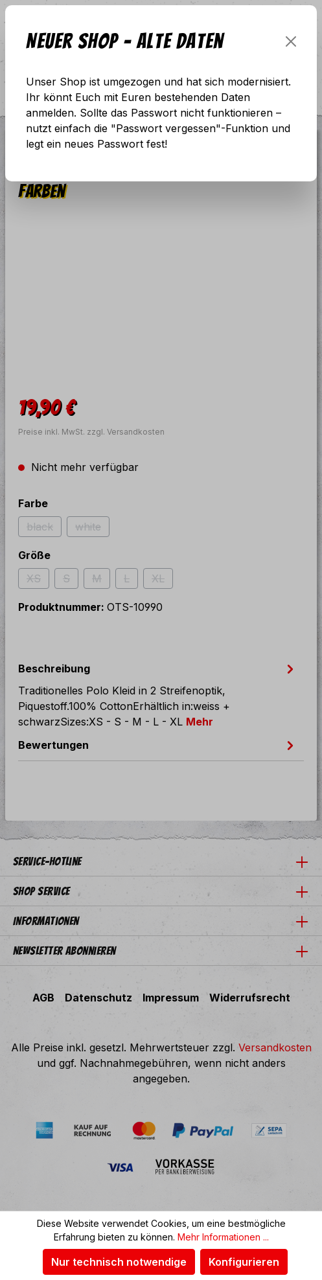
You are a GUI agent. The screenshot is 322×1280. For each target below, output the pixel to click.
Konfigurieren (244, 1261)
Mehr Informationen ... (223, 1236)
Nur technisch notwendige (119, 1261)
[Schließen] (291, 41)
